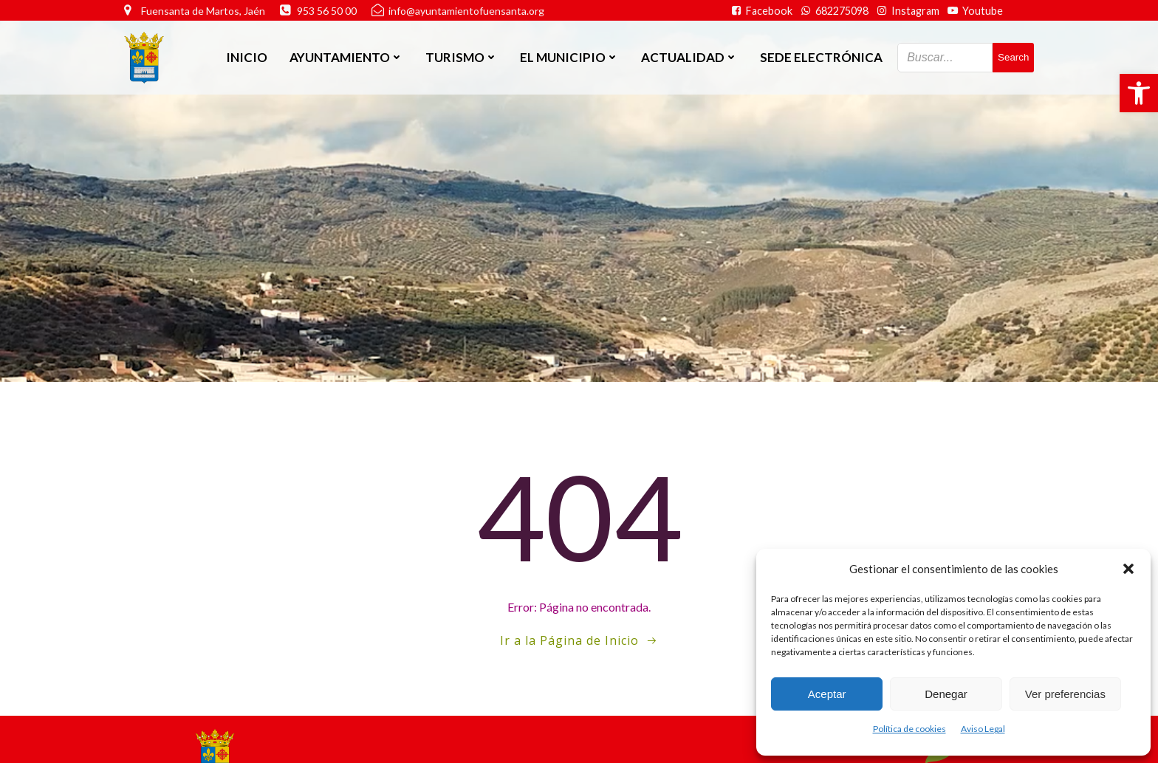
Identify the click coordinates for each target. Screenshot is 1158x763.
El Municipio (569, 57)
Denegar (946, 694)
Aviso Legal (983, 728)
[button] (1139, 93)
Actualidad (689, 57)
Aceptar (827, 694)
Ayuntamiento (346, 57)
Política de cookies (909, 728)
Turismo (461, 57)
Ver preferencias (1065, 694)
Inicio (246, 57)
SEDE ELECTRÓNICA (821, 57)
